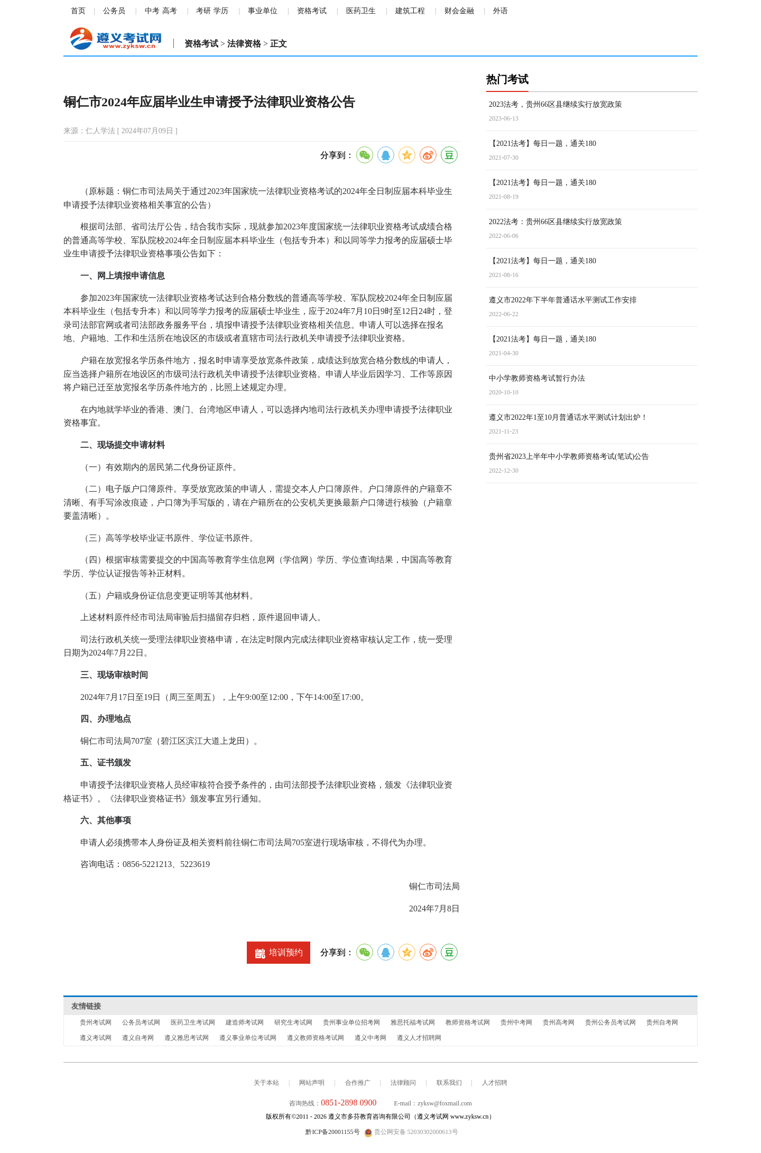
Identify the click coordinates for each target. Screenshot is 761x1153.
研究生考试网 (293, 1022)
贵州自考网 (662, 1022)
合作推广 (357, 1082)
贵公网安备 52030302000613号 (411, 1132)
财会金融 (459, 11)
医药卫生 (361, 11)
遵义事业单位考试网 (247, 1037)
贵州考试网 (96, 1022)
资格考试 (312, 11)
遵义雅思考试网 (186, 1037)
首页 (78, 11)
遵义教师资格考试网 (315, 1037)
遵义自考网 (138, 1037)
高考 (169, 11)
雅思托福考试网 (413, 1022)
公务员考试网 (141, 1022)
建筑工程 (410, 11)
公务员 (114, 11)
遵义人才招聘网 (419, 1037)
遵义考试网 (96, 1037)
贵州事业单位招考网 (351, 1022)
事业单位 (262, 11)
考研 (203, 11)
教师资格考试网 (468, 1022)
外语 (500, 11)
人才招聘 (494, 1082)
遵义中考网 (370, 1037)
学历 (221, 11)
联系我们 (449, 1082)
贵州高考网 (558, 1022)
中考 (152, 11)
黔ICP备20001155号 (332, 1132)
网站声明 (311, 1082)
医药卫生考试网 (193, 1022)
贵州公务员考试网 (610, 1022)
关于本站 (266, 1082)
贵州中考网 (516, 1022)
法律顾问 (403, 1082)
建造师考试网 (245, 1022)
